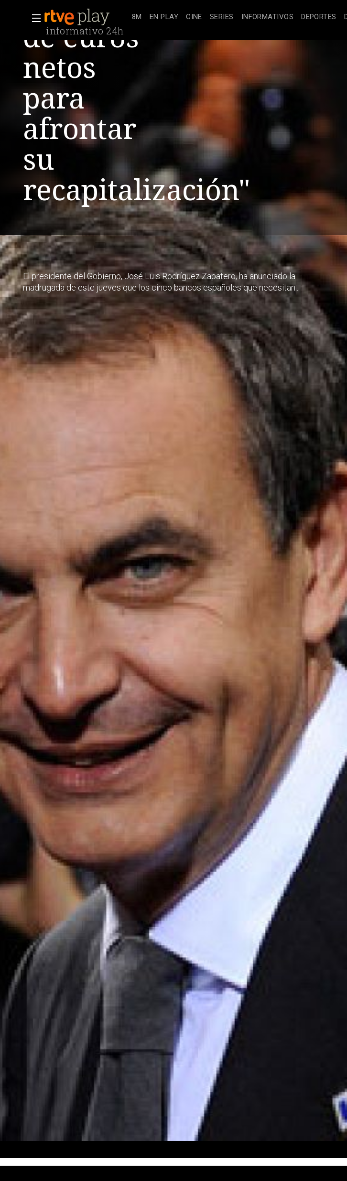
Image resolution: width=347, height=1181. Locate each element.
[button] (33, 18)
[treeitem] (137, 17)
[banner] (86, 17)
